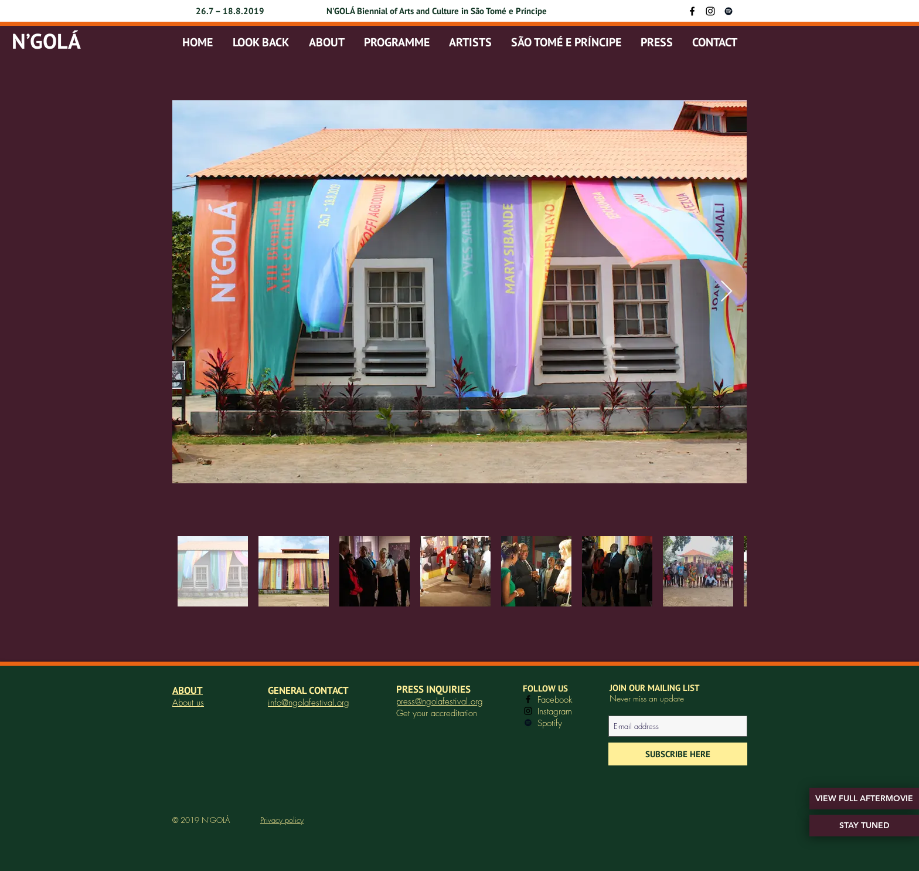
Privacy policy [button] (282, 820)
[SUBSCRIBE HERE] (677, 754)
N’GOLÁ (46, 41)
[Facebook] (692, 11)
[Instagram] (710, 11)
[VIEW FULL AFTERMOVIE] (864, 798)
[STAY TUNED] (864, 825)
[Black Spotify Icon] (728, 11)
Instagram (554, 711)
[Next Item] (726, 291)
